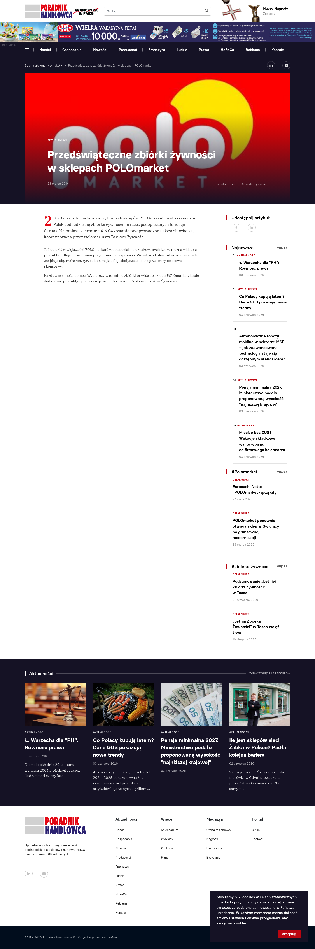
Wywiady (167, 839)
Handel (45, 50)
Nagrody (212, 839)
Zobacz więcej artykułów (269, 673)
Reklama (253, 50)
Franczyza (156, 50)
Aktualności (247, 255)
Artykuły (56, 65)
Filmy (164, 857)
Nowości (100, 50)
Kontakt (278, 50)
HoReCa (227, 50)
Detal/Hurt (241, 479)
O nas (256, 830)
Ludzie (182, 50)
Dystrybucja (214, 848)
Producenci (128, 50)
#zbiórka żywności (254, 184)
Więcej (281, 247)
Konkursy (167, 848)
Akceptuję (289, 934)
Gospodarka (72, 50)
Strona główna (35, 65)
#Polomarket (226, 184)
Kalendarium (169, 830)
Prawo (204, 50)
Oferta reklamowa (218, 830)
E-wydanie (213, 857)
